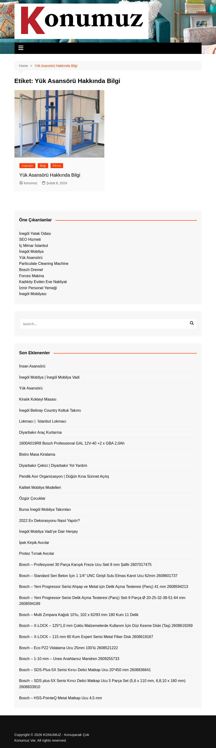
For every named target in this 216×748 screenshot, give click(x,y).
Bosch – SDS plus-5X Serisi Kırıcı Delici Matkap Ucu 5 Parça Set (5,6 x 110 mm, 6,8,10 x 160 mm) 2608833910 (102, 684)
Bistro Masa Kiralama (37, 454)
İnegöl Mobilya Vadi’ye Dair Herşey (48, 531)
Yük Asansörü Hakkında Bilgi (49, 175)
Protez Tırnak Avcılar (36, 553)
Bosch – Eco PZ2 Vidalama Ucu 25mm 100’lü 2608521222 (68, 648)
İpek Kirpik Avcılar (34, 543)
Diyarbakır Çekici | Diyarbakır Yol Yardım (53, 466)
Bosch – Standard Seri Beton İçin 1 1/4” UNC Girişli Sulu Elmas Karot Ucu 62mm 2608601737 (98, 576)
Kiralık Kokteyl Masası (37, 399)
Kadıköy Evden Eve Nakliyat (43, 282)
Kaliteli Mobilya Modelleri (40, 488)
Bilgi (43, 165)
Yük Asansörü (31, 258)
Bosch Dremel (31, 270)
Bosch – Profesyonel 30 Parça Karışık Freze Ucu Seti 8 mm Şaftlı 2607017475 (85, 565)
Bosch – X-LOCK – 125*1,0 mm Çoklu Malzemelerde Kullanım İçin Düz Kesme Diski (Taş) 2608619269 (106, 626)
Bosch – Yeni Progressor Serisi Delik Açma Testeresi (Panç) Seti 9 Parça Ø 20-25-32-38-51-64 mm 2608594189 (102, 601)
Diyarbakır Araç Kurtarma (40, 432)
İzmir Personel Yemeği (38, 288)
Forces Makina (31, 276)
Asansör (27, 165)
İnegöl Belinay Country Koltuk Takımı (50, 410)
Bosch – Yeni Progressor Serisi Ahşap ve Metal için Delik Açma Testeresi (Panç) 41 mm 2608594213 (103, 587)
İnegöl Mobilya (31, 251)
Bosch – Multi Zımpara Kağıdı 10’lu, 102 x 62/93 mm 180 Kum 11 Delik (78, 615)
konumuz (28, 183)
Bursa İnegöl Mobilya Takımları (45, 509)
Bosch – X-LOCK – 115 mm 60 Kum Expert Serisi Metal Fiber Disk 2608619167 (86, 637)
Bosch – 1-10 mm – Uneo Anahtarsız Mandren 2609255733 (69, 659)
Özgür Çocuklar (32, 498)
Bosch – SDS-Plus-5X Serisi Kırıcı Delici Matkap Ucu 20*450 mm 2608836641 (85, 670)
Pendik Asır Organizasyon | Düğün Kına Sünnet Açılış (64, 476)
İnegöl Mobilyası (33, 294)
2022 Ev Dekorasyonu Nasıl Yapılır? (49, 521)
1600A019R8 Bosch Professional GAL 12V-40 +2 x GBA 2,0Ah (72, 443)
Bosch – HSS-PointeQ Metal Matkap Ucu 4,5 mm (60, 698)
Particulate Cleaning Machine (44, 264)
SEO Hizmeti (30, 239)
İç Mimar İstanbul (33, 246)
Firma (57, 165)
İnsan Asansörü (32, 366)
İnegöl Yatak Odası (35, 234)
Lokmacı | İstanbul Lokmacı (42, 421)
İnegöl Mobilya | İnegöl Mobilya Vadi (49, 377)
